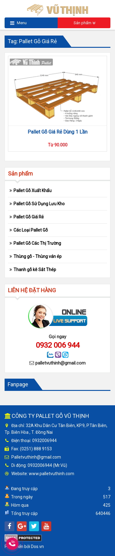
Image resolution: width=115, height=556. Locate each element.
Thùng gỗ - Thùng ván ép (37, 256)
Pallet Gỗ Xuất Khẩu (32, 190)
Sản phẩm (84, 23)
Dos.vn (37, 546)
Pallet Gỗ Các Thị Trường (37, 243)
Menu (18, 23)
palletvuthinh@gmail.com (60, 363)
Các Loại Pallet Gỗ (30, 230)
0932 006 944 (57, 345)
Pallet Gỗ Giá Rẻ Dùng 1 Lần (57, 132)
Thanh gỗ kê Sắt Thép (34, 269)
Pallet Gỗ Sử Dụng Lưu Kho (39, 203)
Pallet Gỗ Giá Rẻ (28, 216)
